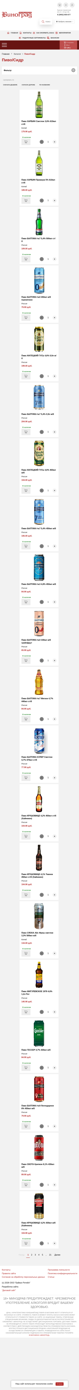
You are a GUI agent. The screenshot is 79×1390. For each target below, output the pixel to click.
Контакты (27, 33)
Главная (14, 33)
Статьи (51, 1277)
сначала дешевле (10, 85)
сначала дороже (28, 85)
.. (46, 1255)
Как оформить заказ (45, 33)
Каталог (17, 54)
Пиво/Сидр (29, 54)
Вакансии (55, 38)
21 (50, 1255)
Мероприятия (65, 33)
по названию (44, 85)
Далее (57, 1255)
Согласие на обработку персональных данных (23, 1277)
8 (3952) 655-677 (64, 15)
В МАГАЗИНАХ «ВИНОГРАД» (39, 1335)
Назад (21, 1255)
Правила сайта (9, 1273)
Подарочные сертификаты (34, 38)
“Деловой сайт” (9, 1290)
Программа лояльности (59, 1270)
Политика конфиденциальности (62, 1273)
